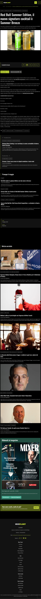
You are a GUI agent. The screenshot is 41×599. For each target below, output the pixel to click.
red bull (2, 10)
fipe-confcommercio (13, 352)
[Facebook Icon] (21, 538)
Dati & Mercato (8, 6)
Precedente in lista (6, 137)
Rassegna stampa (5, 158)
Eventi (20, 564)
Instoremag (20, 578)
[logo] (7, 3)
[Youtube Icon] (25, 538)
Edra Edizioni (20, 583)
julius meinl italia (3, 392)
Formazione (4, 140)
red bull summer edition (8, 10)
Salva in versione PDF (16, 72)
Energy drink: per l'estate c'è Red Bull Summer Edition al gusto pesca (18, 191)
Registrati (36, 507)
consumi (10, 158)
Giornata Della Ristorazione (5, 352)
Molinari (2, 312)
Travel (20, 562)
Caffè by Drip (20, 570)
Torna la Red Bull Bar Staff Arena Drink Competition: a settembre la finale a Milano (20, 203)
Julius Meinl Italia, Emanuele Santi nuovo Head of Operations (16, 396)
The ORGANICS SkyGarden (17, 10)
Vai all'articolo (6, 497)
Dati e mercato (20, 558)
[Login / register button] (35, 2)
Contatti (20, 546)
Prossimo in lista (6, 155)
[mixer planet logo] (20, 524)
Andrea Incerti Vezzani (16, 140)
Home (4, 6)
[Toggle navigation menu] (1, 2)
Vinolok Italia (13, 425)
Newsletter (20, 548)
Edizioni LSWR (20, 585)
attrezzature (9, 140)
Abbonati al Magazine (15, 497)
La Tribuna (20, 591)
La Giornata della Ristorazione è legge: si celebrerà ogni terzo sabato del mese (19, 356)
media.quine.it (15, 535)
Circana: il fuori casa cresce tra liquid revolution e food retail (18, 161)
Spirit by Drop (20, 568)
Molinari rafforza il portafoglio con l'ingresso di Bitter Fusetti (16, 315)
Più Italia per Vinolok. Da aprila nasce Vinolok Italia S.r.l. (15, 428)
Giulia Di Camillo (9, 358)
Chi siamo (20, 544)
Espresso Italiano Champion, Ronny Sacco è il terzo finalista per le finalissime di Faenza (20, 275)
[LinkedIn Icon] (23, 538)
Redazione (10, 147)
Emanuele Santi (9, 392)
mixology (2, 199)
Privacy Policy (20, 552)
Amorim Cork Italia (7, 425)
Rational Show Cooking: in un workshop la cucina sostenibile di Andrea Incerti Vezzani (20, 144)
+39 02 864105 (22, 532)
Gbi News (20, 576)
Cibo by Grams (20, 566)
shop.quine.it (20, 535)
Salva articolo (5, 72)
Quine (20, 589)
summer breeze (24, 10)
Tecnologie (20, 560)
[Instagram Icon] (19, 538)
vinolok (2, 425)
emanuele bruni (11, 199)
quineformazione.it (27, 535)
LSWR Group (20, 587)
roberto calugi (20, 352)
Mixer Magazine (20, 550)
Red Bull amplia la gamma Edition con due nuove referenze (16, 180)
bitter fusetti (6, 312)
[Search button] (39, 2)
